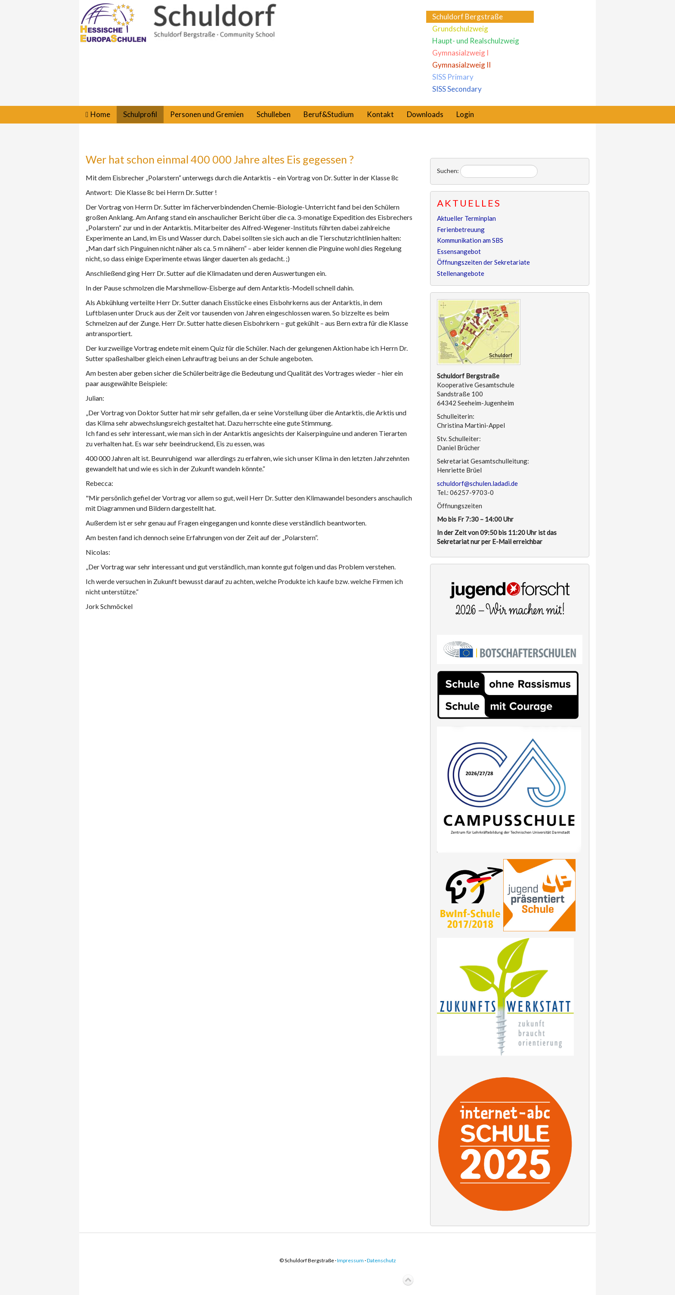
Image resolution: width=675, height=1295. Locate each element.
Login (465, 114)
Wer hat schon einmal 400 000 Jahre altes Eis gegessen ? (220, 159)
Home (100, 114)
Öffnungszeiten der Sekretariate (483, 262)
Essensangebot (459, 251)
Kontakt (380, 114)
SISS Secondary (457, 88)
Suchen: (448, 170)
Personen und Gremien (207, 114)
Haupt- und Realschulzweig (475, 40)
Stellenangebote (460, 273)
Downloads (425, 114)
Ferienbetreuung (461, 229)
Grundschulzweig (460, 28)
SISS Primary (453, 76)
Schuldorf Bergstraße (467, 16)
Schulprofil (140, 114)
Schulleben (274, 114)
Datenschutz (381, 1260)
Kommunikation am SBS (470, 240)
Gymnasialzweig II (461, 64)
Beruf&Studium (328, 114)
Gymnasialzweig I (460, 52)
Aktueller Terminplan (466, 218)
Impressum (350, 1260)
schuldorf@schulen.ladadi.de (477, 483)
